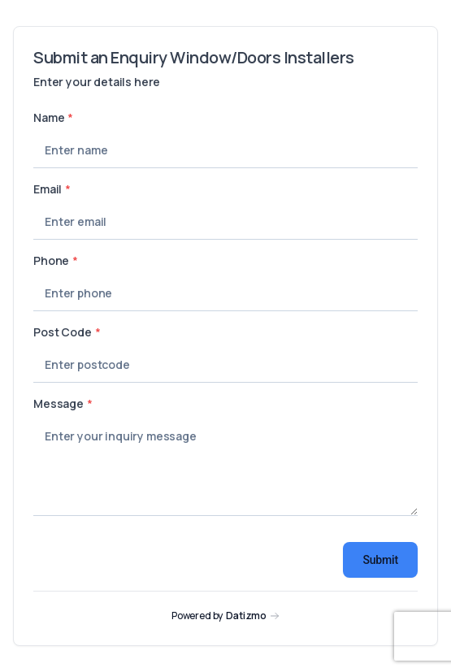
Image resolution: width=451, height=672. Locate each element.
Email (52, 189)
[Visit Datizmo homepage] (225, 616)
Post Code (66, 332)
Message (63, 403)
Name (53, 117)
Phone (55, 260)
